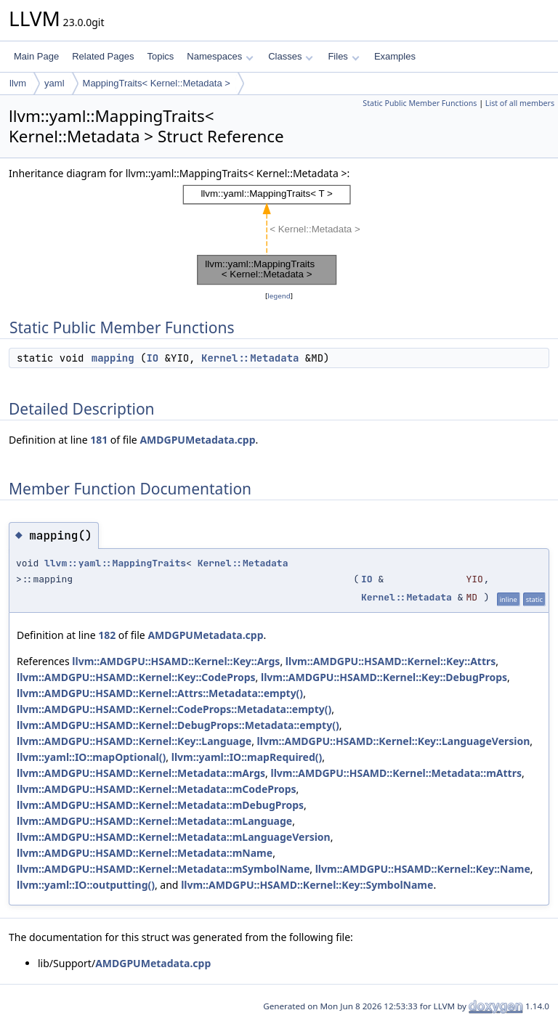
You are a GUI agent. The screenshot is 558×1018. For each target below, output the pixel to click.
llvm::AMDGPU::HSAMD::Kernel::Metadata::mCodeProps (156, 789)
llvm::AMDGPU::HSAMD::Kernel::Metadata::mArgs (141, 773)
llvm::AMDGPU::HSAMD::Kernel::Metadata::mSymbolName (163, 869)
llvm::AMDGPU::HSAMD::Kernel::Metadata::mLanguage (154, 821)
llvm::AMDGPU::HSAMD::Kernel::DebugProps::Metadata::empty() (178, 725)
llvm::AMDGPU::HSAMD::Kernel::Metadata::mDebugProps (160, 805)
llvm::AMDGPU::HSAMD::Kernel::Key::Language (134, 741)
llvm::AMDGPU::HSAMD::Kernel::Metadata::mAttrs (395, 773)
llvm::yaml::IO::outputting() (86, 885)
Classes (290, 56)
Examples (395, 56)
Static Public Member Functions (420, 103)
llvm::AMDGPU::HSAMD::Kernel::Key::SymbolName (307, 885)
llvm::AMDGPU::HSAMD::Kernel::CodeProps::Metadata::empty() (174, 709)
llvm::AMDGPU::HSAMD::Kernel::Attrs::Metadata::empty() (160, 693)
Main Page (36, 56)
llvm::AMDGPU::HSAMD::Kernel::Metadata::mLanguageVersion (174, 837)
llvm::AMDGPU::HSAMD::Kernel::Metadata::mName (144, 853)
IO (152, 358)
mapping (113, 358)
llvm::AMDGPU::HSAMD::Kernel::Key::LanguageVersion (393, 741)
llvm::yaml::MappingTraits (115, 563)
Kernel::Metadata (250, 358)
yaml (54, 83)
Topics (160, 56)
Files (343, 56)
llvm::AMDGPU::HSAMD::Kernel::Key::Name (422, 869)
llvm (17, 83)
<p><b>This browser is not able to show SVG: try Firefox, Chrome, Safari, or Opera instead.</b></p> (279, 235)
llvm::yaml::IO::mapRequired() (247, 757)
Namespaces (220, 56)
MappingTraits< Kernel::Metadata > (156, 83)
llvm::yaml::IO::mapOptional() (91, 757)
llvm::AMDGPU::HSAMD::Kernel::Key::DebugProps (384, 677)
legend (279, 296)
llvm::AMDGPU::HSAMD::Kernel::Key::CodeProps (136, 677)
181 (99, 440)
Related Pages (103, 56)
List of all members (519, 103)
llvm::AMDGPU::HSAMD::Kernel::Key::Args (176, 661)
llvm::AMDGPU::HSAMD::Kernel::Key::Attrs (391, 661)
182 (107, 635)
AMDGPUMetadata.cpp (197, 440)
